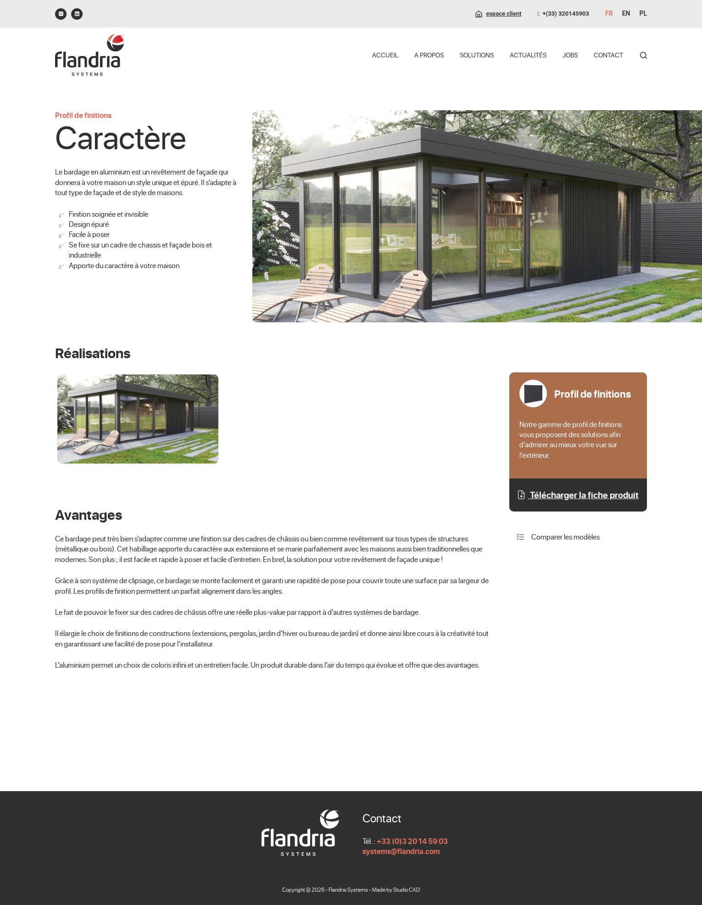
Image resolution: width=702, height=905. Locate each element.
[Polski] (643, 13)
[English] (626, 13)
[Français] (609, 13)
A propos (429, 55)
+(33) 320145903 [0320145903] (563, 13)
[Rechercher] (643, 55)
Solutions (477, 55)
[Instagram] (61, 14)
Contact (608, 55)
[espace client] (498, 14)
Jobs (570, 55)
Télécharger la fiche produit (578, 494)
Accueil (385, 55)
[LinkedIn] (77, 14)
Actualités (528, 55)
